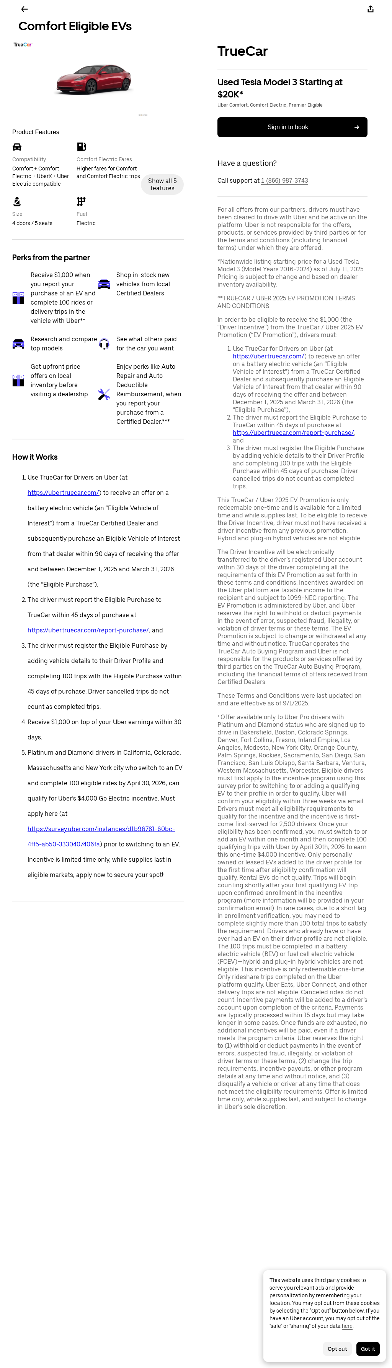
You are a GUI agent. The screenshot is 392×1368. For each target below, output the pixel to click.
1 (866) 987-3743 (284, 180)
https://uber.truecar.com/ (63, 492)
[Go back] (24, 9)
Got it (368, 1349)
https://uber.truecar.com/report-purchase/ (88, 630)
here (347, 1326)
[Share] (370, 9)
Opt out (337, 1349)
